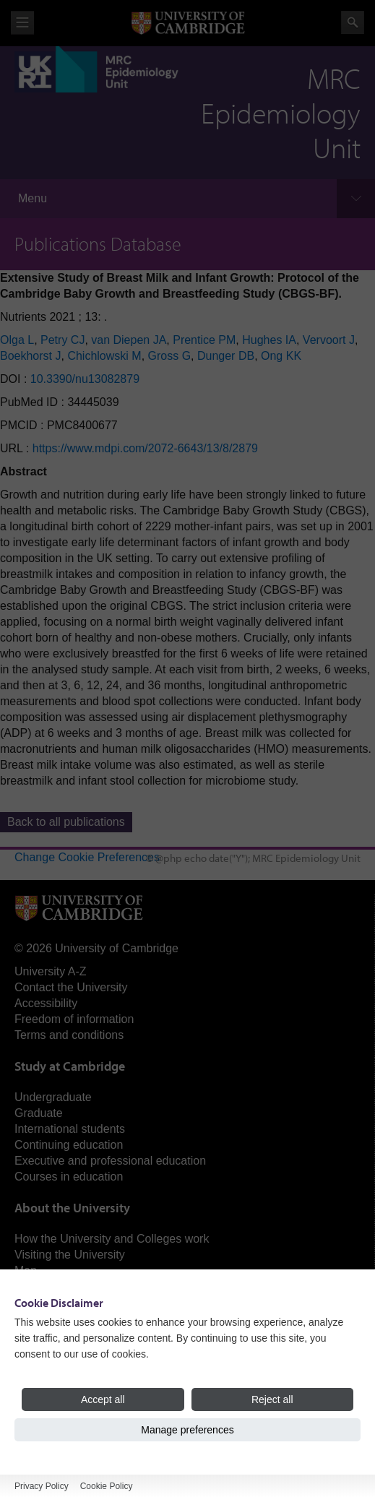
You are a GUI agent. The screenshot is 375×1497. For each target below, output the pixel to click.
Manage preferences (187, 1430)
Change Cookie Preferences (87, 857)
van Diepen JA (128, 340)
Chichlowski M (104, 356)
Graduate (38, 1113)
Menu (32, 198)
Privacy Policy (41, 1486)
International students (69, 1129)
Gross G (169, 356)
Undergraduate (53, 1097)
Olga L (17, 340)
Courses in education (68, 1176)
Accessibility (45, 1003)
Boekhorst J (30, 356)
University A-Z (50, 971)
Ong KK (281, 356)
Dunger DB (225, 356)
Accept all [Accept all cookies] (103, 1399)
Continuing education (68, 1145)
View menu (22, 23)
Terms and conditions (69, 1035)
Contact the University (71, 987)
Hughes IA (269, 340)
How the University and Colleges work (111, 1239)
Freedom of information (74, 1019)
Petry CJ (62, 340)
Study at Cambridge (69, 1066)
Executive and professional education (110, 1161)
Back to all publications (66, 822)
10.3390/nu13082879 (84, 379)
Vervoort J (329, 340)
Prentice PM (204, 340)
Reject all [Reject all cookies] (272, 1399)
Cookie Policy (106, 1486)
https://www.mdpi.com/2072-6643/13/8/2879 (145, 448)
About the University (72, 1207)
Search (352, 22)
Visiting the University (69, 1254)
